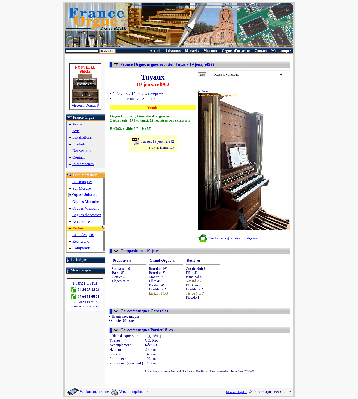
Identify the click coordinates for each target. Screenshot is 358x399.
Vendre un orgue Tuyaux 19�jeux (228, 238)
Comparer (155, 94)
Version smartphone (88, 392)
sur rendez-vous (85, 306)
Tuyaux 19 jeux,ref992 (153, 141)
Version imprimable (129, 392)
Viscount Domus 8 (85, 103)
